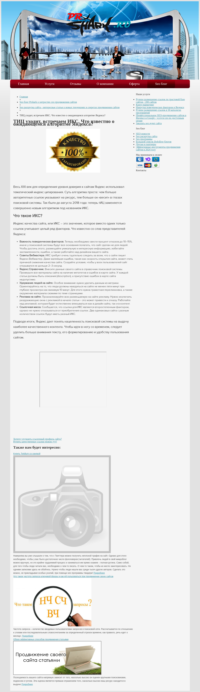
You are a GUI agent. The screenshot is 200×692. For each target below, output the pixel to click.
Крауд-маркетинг (145, 104)
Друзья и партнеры (146, 144)
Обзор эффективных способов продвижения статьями (40, 639)
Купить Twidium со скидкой (26, 453)
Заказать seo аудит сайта (149, 123)
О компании (105, 84)
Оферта (134, 84)
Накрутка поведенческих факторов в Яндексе (160, 107)
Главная (23, 84)
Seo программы (144, 139)
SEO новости (143, 133)
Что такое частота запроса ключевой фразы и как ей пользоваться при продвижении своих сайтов (63, 576)
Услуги (50, 84)
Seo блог (161, 84)
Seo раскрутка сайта (146, 136)
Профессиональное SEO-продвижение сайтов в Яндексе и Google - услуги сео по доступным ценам (161, 118)
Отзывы (75, 84)
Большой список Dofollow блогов (153, 141)
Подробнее (99, 573)
